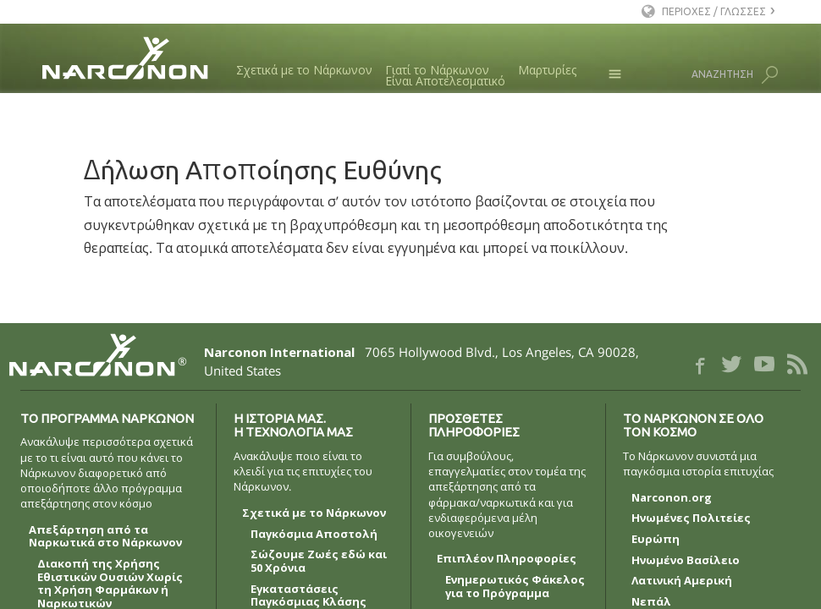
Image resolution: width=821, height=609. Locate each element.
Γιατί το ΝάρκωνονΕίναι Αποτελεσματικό (445, 75)
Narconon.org (671, 498)
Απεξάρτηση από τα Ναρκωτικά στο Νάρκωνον (105, 537)
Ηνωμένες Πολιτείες (691, 518)
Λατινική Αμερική (681, 581)
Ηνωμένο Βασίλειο (685, 561)
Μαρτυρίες (547, 69)
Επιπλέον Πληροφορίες (506, 559)
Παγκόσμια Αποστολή (314, 534)
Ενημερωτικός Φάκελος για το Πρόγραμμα (515, 587)
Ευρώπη (655, 539)
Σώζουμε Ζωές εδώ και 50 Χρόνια (319, 561)
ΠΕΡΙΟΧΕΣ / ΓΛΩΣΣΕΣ (714, 11)
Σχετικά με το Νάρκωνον (304, 69)
